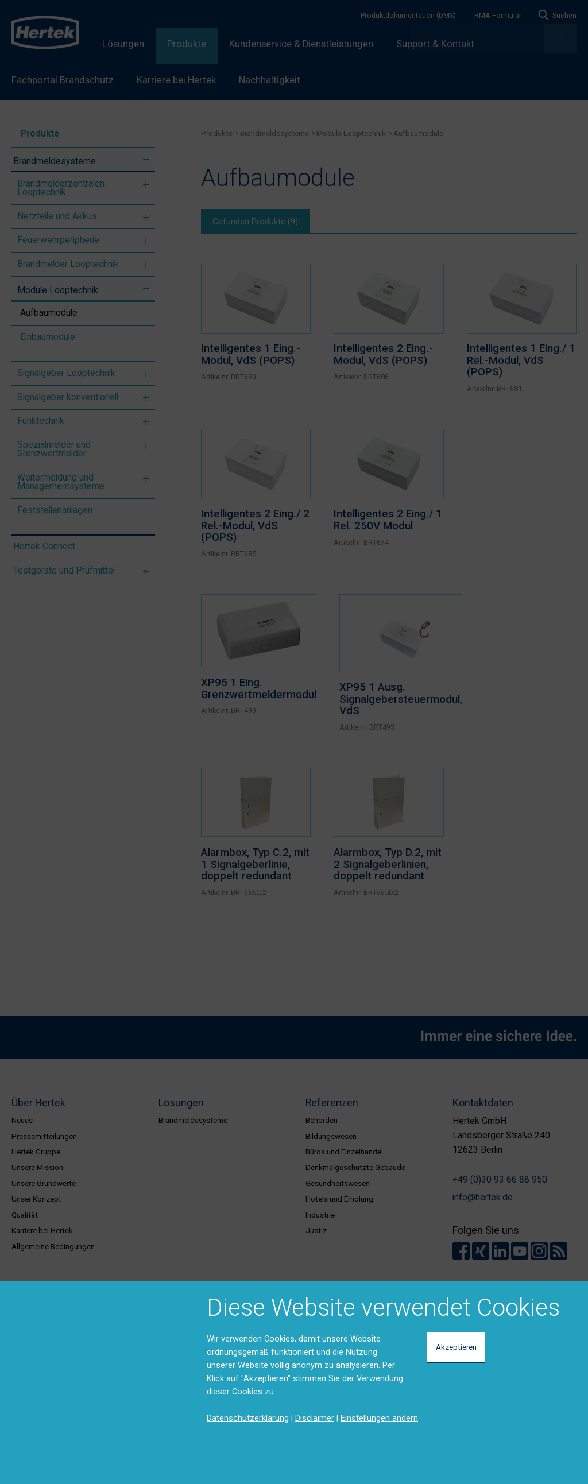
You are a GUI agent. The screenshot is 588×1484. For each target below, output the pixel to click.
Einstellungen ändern (379, 1418)
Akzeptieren (456, 1346)
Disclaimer (314, 1418)
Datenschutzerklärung (248, 1418)
